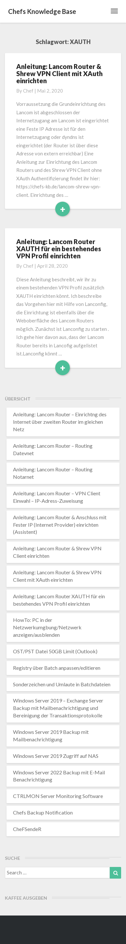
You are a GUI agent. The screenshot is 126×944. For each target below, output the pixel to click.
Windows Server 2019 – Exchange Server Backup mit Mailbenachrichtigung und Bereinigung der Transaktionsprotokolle (58, 707)
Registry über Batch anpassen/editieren (56, 668)
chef (28, 91)
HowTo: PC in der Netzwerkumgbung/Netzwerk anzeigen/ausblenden (47, 627)
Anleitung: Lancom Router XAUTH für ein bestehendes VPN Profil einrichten (58, 249)
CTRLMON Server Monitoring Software (58, 796)
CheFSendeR (27, 829)
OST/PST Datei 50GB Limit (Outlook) (55, 651)
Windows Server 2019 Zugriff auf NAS (55, 756)
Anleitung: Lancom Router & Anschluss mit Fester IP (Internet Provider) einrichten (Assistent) (60, 524)
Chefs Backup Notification (43, 812)
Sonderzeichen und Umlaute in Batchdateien (61, 684)
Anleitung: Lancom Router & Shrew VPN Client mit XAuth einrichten (59, 73)
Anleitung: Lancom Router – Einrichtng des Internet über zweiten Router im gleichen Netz (60, 421)
